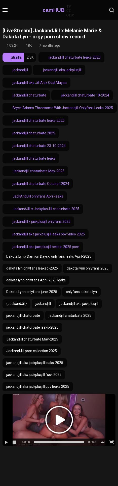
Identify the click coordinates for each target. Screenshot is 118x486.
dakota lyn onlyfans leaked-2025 (32, 268)
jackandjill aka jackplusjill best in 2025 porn (42, 246)
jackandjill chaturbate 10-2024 (82, 95)
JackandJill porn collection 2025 (31, 351)
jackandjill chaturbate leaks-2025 (71, 57)
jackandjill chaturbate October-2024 (37, 183)
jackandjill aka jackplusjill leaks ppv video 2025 (45, 234)
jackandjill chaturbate (26, 95)
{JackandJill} (16, 304)
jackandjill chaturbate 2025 (30, 133)
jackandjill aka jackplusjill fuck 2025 (33, 375)
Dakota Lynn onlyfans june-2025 (31, 292)
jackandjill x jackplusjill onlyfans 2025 (38, 221)
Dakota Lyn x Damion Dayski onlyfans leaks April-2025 (48, 256)
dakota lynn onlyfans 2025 (87, 268)
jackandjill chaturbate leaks (30, 158)
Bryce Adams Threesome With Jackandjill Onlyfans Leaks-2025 (59, 107)
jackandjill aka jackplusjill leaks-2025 (34, 363)
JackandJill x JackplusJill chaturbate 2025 (42, 208)
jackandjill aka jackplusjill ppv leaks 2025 (37, 386)
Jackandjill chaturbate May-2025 (35, 171)
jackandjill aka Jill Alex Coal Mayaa (36, 82)
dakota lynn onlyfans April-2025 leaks (36, 280)
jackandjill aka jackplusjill (59, 69)
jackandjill (17, 69)
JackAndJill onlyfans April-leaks (34, 196)
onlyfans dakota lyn (81, 292)
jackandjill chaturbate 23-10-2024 (36, 145)
